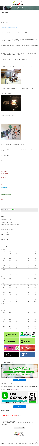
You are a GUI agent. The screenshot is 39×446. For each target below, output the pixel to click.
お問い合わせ (19, 379)
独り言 (3, 216)
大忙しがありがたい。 (6, 234)
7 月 (35, 258)
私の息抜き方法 (5, 227)
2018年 (3, 303)
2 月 (29, 253)
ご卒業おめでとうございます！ (8, 229)
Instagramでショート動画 (6, 219)
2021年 (3, 283)
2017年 (3, 310)
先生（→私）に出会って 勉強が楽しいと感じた (11, 224)
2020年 (3, 290)
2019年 (3, 296)
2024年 (3, 262)
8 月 (29, 258)
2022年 (3, 276)
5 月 (10, 253)
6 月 (4, 253)
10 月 (16, 258)
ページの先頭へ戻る (20, 427)
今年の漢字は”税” (5, 239)
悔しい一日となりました (6, 232)
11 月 (10, 258)
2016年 (3, 317)
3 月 (22, 253)
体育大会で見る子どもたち (7, 222)
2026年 (3, 249)
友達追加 (19, 406)
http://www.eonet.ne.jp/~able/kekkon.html (9, 27)
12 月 (4, 258)
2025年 (3, 256)
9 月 (22, 258)
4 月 (16, 253)
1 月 (35, 253)
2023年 (3, 269)
